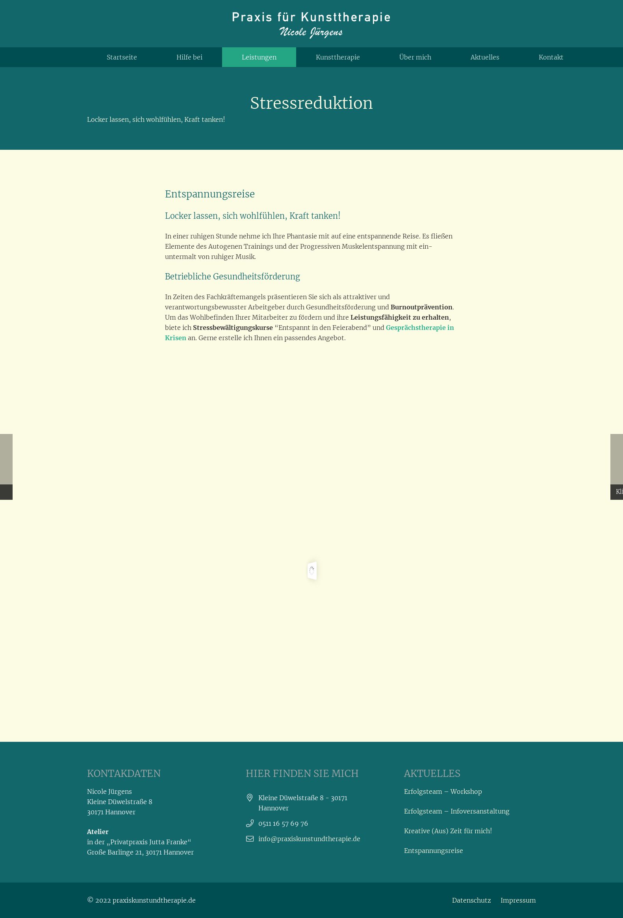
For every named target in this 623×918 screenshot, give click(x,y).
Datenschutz (471, 900)
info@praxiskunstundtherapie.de (309, 839)
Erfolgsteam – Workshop (443, 791)
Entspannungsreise (433, 851)
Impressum (518, 900)
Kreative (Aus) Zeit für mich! (448, 831)
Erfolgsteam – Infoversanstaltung (457, 811)
